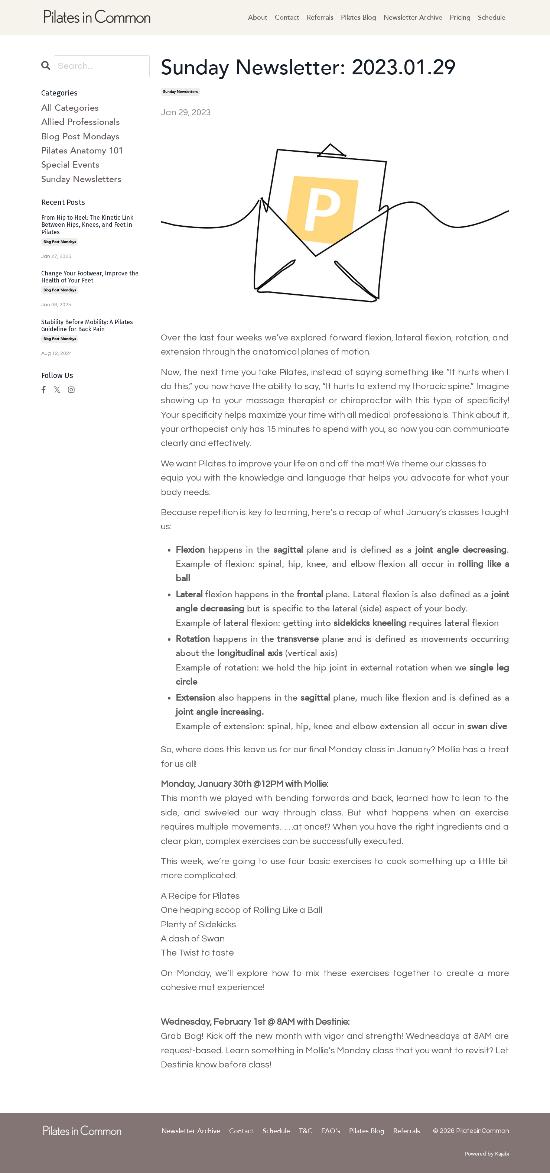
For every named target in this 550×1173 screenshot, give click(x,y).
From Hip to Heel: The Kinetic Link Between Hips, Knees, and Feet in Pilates (87, 224)
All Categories (70, 108)
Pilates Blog (358, 17)
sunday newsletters (180, 92)
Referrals (320, 17)
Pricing (460, 17)
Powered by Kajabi (487, 1154)
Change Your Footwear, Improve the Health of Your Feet (90, 277)
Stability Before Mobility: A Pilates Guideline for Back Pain (87, 326)
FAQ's (330, 1131)
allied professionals (80, 122)
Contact (287, 17)
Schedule (491, 17)
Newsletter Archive (413, 17)
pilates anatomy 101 (82, 150)
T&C (305, 1131)
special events (70, 164)
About (257, 17)
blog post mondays (80, 136)
